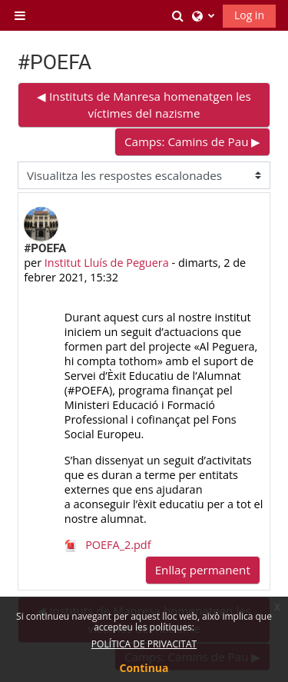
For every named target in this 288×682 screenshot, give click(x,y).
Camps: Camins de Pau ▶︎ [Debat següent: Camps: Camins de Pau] (192, 141)
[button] (178, 15)
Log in (249, 15)
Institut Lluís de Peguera (107, 262)
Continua (144, 667)
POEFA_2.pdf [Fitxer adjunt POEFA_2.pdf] (108, 544)
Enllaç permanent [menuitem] (202, 569)
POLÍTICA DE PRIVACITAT (144, 643)
